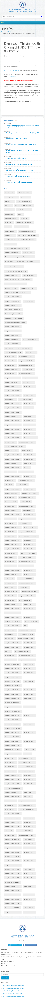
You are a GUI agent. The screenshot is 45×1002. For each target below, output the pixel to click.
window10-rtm (8, 210)
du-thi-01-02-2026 (28, 895)
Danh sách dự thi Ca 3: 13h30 (11, 70)
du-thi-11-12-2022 (9, 472)
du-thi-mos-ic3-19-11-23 (11, 591)
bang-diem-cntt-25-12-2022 (26, 480)
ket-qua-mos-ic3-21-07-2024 (12, 685)
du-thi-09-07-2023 (28, 544)
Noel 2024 (26, 754)
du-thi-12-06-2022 (28, 420)
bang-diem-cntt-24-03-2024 (12, 643)
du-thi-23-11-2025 (28, 869)
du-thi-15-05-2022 (9, 244)
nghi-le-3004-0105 (9, 519)
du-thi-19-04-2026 (28, 912)
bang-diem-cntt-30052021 (11, 343)
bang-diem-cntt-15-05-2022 (12, 416)
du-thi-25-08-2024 (28, 694)
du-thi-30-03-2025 (28, 775)
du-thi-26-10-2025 (28, 852)
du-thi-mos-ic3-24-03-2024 (26, 634)
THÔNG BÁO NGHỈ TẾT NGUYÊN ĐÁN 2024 (18, 176)
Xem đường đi (12, 76)
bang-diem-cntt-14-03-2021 (12, 326)
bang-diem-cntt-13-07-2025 (12, 822)
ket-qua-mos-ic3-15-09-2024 (12, 711)
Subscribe (5, 978)
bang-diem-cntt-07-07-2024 (12, 677)
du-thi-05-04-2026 (28, 907)
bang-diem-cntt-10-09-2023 (12, 570)
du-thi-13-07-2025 (28, 818)
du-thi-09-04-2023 (27, 510)
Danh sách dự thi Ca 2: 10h (11, 65)
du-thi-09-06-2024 (28, 664)
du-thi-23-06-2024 (28, 668)
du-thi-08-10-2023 (28, 574)
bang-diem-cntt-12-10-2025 (12, 852)
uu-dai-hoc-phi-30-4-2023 (11, 510)
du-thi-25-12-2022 (28, 476)
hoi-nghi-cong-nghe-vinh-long (23, 222)
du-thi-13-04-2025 (28, 779)
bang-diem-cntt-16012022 (11, 378)
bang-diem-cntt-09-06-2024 (12, 668)
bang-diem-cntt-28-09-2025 (12, 848)
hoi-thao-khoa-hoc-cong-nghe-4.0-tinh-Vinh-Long (17, 279)
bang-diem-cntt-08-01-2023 (12, 489)
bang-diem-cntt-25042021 (11, 339)
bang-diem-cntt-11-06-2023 (12, 540)
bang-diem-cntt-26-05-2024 (26, 660)
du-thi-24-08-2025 (9, 835)
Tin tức (10, 31)
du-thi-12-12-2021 (9, 356)
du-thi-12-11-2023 (9, 587)
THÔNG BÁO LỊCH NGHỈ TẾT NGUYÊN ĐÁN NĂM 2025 (21, 144)
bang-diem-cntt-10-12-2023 (12, 604)
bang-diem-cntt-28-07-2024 (12, 690)
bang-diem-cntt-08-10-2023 (25, 578)
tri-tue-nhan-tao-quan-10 (23, 201)
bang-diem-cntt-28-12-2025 (12, 886)
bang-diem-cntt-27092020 (11, 252)
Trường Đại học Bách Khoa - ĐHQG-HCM (13, 985)
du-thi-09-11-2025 (28, 860)
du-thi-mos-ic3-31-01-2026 (12, 895)
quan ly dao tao (9, 214)
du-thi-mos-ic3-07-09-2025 (12, 839)
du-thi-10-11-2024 (28, 732)
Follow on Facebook (30, 945)
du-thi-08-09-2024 (28, 698)
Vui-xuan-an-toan (28, 301)
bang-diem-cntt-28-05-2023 (26, 531)
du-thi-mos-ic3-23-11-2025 (12, 869)
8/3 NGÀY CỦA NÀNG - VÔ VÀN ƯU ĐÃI (17, 138)
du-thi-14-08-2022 (9, 442)
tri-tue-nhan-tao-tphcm (20, 227)
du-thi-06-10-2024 (28, 715)
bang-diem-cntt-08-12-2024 (12, 754)
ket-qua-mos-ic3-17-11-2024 (12, 749)
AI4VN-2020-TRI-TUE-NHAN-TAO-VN (15, 284)
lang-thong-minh (9, 638)
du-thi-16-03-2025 (9, 771)
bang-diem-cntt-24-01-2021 (12, 305)
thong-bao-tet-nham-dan (29, 378)
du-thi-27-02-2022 (27, 382)
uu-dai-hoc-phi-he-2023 (30, 527)
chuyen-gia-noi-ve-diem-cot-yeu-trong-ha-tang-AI (17, 348)
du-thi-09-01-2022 (27, 369)
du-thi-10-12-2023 (9, 600)
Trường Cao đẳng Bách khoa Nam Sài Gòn (14, 990)
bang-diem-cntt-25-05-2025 (26, 801)
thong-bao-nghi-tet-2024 (31, 621)
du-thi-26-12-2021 (9, 365)
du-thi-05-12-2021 (29, 56)
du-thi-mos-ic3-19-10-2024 (12, 724)
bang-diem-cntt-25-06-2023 (12, 544)
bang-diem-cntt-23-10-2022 (12, 463)
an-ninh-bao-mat (9, 480)
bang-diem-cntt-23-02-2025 (26, 766)
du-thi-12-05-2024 (9, 655)
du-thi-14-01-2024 (28, 608)
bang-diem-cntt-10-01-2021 (12, 296)
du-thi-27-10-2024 (28, 724)
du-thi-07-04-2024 (28, 643)
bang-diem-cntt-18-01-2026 (12, 890)
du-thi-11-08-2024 (28, 690)
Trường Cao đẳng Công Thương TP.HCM (13, 988)
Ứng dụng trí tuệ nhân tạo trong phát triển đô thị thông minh (22, 133)
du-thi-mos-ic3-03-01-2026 (12, 882)
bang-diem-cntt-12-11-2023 (29, 591)
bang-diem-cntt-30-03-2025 (12, 779)
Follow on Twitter (16, 945)
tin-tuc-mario (8, 222)
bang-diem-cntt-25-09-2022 (12, 459)
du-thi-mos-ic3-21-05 (24, 523)
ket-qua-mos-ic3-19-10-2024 (12, 728)
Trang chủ (4, 31)
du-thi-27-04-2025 (28, 784)
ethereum (7, 227)
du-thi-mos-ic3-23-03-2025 (26, 771)
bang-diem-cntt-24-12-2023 (12, 608)
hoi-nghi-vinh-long (9, 231)
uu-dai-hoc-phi (27, 408)
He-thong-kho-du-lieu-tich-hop (12, 788)
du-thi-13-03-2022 (28, 386)
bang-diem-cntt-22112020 (11, 275)
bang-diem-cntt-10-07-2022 (12, 433)
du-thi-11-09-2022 (26, 450)
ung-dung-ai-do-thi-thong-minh (27, 809)
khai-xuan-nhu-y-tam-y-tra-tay (12, 309)
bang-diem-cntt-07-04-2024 (12, 647)
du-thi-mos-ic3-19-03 (10, 502)
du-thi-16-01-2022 (9, 373)
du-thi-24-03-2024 (9, 634)
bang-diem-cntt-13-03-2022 (12, 395)
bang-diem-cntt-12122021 (25, 361)
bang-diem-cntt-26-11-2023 (26, 596)
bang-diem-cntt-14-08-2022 (26, 442)
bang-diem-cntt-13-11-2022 (12, 467)
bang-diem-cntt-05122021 (25, 356)
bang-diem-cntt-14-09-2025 (12, 843)
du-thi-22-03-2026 (28, 899)
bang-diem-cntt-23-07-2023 (28, 553)
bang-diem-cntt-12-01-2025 (26, 762)
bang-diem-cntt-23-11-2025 (12, 873)
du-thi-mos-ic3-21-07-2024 (12, 681)
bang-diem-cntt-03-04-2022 (12, 403)
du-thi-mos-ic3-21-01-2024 (12, 613)
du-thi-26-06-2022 (28, 425)
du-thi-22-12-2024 (9, 758)
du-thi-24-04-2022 (28, 403)
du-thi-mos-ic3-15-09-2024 (12, 702)
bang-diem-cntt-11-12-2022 (12, 476)
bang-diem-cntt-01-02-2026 (12, 899)
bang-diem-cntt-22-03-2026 (12, 903)
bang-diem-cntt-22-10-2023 (26, 583)
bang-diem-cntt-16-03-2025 (12, 775)
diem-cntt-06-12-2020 (10, 288)
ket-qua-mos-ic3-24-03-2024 (25, 638)
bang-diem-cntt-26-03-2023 (26, 506)
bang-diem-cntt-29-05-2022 (12, 420)
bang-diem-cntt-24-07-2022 (12, 437)
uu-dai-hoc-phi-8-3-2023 (11, 493)
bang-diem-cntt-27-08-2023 (26, 561)
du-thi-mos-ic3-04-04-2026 (12, 907)
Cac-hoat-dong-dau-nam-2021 (13, 314)
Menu (2, 22)
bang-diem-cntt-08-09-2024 (12, 707)
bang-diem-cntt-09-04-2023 (12, 514)
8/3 (25, 625)
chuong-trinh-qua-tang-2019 (26, 231)
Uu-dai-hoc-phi (9, 578)
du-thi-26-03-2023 (25, 502)
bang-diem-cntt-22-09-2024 (12, 715)
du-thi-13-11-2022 (28, 463)
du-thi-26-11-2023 (9, 596)
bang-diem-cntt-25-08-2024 (12, 698)
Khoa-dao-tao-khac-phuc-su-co (23, 205)
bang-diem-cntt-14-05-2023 (12, 527)
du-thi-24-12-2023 (28, 604)
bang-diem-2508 (9, 235)
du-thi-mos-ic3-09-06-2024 (12, 664)
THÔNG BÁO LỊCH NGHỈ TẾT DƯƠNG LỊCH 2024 (19, 182)
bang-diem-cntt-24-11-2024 (12, 745)
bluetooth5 (7, 205)
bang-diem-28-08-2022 (11, 450)
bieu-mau (26, 467)
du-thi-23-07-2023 (28, 549)
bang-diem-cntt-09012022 (25, 373)
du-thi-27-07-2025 (28, 822)
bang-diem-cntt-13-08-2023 (26, 557)
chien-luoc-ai (8, 831)
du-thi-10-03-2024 (9, 630)
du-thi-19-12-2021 (9, 361)
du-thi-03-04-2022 (9, 399)
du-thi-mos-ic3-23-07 (10, 553)
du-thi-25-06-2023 (28, 540)
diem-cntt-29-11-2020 (28, 275)
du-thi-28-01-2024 (28, 617)
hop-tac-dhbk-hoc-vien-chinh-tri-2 (13, 318)
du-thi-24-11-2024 (28, 741)
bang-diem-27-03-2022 (25, 399)
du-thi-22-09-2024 (28, 707)
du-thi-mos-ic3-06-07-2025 (12, 818)
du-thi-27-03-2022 (28, 395)
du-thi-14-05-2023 (9, 523)
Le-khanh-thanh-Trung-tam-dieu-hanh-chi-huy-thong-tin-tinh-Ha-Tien (20, 261)
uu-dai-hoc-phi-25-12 (24, 600)
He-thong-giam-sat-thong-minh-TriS (14, 446)
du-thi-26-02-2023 (28, 489)
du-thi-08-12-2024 (29, 749)
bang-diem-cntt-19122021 (25, 365)
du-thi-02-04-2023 (9, 506)
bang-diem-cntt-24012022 (11, 382)
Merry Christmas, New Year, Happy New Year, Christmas (19, 239)
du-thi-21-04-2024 (28, 647)
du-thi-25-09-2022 (28, 455)
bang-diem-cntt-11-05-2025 (12, 796)
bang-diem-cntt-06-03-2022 (12, 390)
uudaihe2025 (27, 796)
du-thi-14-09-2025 (28, 839)
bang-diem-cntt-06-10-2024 (12, 719)
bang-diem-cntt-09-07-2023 (12, 549)
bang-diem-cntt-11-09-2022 (12, 455)
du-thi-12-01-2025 (9, 762)
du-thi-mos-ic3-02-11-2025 (12, 856)
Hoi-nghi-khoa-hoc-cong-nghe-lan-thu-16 (15, 271)
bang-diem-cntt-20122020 (27, 288)
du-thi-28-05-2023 (9, 531)
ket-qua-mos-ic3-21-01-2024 (12, 621)
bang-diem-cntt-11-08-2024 (12, 694)
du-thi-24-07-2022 (28, 433)
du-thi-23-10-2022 (28, 459)
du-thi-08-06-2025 (9, 805)
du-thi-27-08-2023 (9, 561)
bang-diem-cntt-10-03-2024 (26, 630)
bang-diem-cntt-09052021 (29, 339)
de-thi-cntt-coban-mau (29, 437)
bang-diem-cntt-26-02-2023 (29, 493)
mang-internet (8, 201)
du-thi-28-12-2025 (28, 878)
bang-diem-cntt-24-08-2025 (26, 835)
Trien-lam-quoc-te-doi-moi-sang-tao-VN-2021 (16, 292)
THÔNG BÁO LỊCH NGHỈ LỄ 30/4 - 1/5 (16, 158)
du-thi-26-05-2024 (9, 660)
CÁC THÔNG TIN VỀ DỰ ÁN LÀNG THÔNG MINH (19, 164)
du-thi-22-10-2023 (9, 583)
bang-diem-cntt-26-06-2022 (12, 429)
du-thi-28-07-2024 (28, 681)
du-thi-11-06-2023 (9, 536)
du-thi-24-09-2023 (28, 570)
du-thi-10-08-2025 (28, 826)
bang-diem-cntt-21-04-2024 (22, 651)
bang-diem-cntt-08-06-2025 (26, 805)
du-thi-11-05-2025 (28, 792)
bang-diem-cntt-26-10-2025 (12, 860)
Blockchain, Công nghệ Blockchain (27, 235)
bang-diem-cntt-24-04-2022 (12, 412)
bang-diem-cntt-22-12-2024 (26, 758)
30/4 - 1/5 (7, 651)
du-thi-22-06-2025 (9, 809)
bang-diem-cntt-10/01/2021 (12, 301)
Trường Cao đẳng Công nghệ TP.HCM (12, 993)
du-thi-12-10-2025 (28, 848)
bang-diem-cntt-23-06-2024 (12, 672)
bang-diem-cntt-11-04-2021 (12, 335)
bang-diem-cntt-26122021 (11, 369)
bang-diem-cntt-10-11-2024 (12, 741)
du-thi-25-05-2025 (9, 801)
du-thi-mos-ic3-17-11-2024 (12, 737)
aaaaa (19, 214)
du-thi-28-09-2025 (28, 843)
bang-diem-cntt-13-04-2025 (12, 784)
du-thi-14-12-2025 (28, 873)
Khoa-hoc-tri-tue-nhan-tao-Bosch (13, 267)
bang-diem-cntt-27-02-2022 (12, 386)
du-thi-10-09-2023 (9, 566)
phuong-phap (24, 197)
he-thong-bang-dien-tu (23, 192)
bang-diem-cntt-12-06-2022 (12, 425)
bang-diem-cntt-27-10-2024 (12, 732)
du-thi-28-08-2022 (27, 252)
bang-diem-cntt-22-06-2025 (12, 813)
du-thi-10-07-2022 (28, 429)
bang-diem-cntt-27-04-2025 (12, 792)
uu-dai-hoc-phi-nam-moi (25, 472)
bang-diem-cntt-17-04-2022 (12, 408)
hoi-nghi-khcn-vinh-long (23, 210)
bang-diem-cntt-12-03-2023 (26, 497)
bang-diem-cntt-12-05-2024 (26, 655)
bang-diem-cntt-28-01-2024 (12, 625)
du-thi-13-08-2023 (9, 557)
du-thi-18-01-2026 (28, 886)
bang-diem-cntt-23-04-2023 (26, 519)
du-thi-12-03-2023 (9, 497)
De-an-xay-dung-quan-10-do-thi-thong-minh (16, 248)
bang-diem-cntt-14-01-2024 (12, 617)
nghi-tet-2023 (8, 484)
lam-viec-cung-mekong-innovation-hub (15, 322)
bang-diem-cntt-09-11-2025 (12, 865)
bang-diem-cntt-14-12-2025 (12, 878)
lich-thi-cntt (24, 218)
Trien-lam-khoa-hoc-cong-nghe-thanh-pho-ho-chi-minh (19, 257)
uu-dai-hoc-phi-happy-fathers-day (27, 536)
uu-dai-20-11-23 (23, 587)
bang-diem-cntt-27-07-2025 (12, 826)
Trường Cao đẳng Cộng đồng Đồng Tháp (13, 996)
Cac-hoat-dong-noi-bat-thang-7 (13, 352)
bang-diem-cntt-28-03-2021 (12, 331)
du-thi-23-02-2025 (9, 766)
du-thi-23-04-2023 (28, 514)
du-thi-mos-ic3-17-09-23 (25, 566)
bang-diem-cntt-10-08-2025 (24, 831)
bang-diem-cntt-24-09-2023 (12, 574)
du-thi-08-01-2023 (21, 484)
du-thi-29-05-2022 (28, 416)
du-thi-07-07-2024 (28, 672)
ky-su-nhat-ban (9, 192)
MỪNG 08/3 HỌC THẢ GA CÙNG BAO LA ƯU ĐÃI (19, 170)
